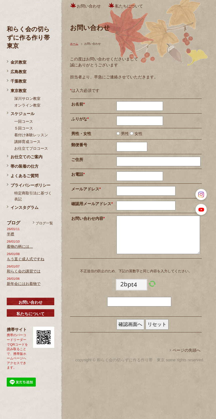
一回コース (23, 122)
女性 (137, 134)
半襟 (10, 234)
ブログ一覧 (44, 223)
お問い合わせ (30, 302)
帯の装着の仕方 (24, 166)
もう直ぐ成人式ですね (25, 259)
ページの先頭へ (186, 350)
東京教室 (18, 91)
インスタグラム (24, 207)
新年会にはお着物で (23, 284)
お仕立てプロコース (31, 148)
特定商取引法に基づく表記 (33, 196)
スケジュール (22, 114)
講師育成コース (27, 142)
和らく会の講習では (23, 271)
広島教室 (18, 72)
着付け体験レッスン (31, 135)
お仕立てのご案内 (26, 157)
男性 (124, 134)
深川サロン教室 (27, 99)
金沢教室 (18, 62)
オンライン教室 (27, 105)
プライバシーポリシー (30, 185)
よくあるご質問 (24, 176)
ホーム (74, 43)
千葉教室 (18, 81)
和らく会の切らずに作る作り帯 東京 (31, 37)
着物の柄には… (20, 247)
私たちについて (30, 314)
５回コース (23, 128)
